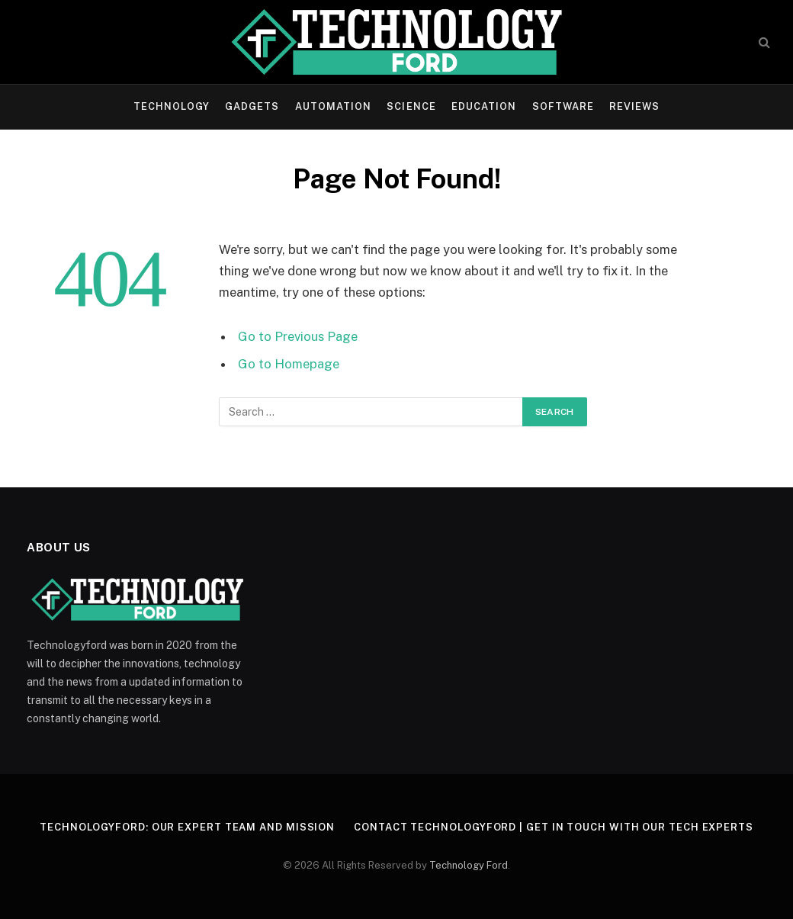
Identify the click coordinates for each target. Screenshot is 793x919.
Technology (171, 106)
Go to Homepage (288, 363)
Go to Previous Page (298, 336)
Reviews (634, 106)
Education (483, 106)
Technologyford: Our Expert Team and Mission (187, 827)
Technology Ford (468, 865)
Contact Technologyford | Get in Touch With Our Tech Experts (553, 827)
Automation (333, 106)
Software (563, 106)
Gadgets (252, 106)
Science (411, 106)
